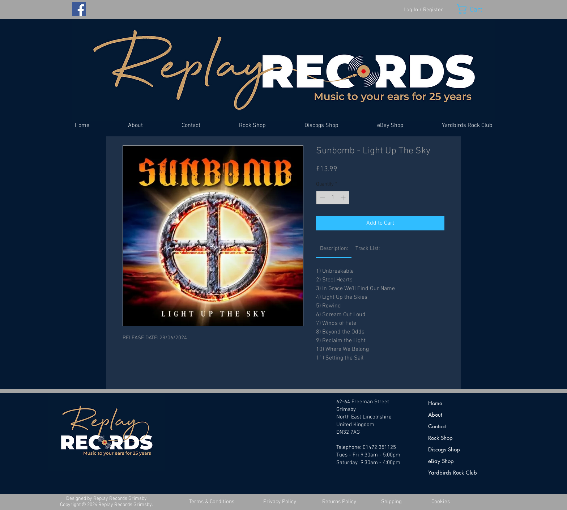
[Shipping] (391, 502)
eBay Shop (441, 461)
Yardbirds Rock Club (452, 472)
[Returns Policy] (339, 502)
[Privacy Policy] (279, 502)
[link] (334, 248)
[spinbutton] (332, 197)
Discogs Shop (444, 449)
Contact (437, 426)
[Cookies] (440, 502)
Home (435, 403)
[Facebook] (79, 9)
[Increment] (343, 197)
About (435, 414)
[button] (476, 9)
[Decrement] (321, 197)
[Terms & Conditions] (211, 502)
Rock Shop (440, 437)
